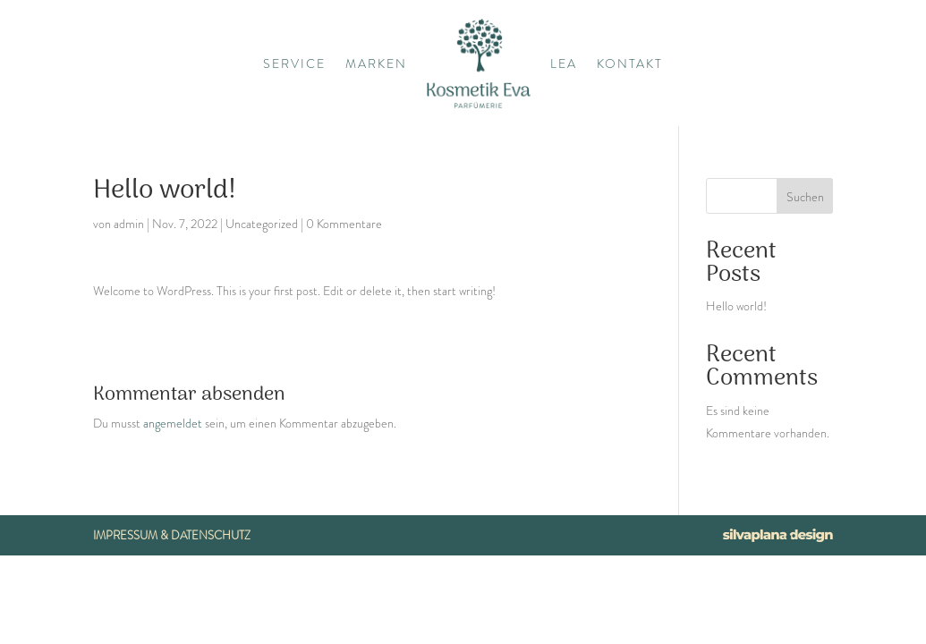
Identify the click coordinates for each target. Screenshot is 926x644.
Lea (563, 63)
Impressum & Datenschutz (172, 535)
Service (294, 63)
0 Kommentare (344, 224)
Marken (376, 63)
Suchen (805, 197)
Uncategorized (261, 224)
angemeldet (172, 423)
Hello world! (736, 306)
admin (129, 224)
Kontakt (630, 63)
